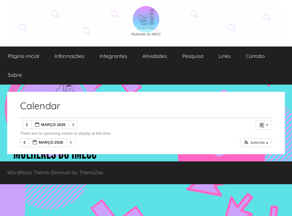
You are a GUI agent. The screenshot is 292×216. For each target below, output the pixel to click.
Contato (255, 56)
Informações (69, 56)
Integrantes (113, 56)
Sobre (15, 75)
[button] (255, 143)
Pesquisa (192, 56)
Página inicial (23, 56)
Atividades (154, 56)
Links (225, 56)
